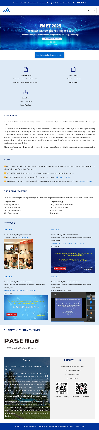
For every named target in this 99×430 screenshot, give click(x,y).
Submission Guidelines (73, 79)
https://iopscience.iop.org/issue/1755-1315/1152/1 (67, 243)
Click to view (23, 238)
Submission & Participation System (49, 55)
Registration (73, 82)
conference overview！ (62, 177)
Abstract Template (25, 101)
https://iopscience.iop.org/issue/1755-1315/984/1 (20, 290)
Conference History (85, 181)
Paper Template (25, 105)
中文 (88, 11)
